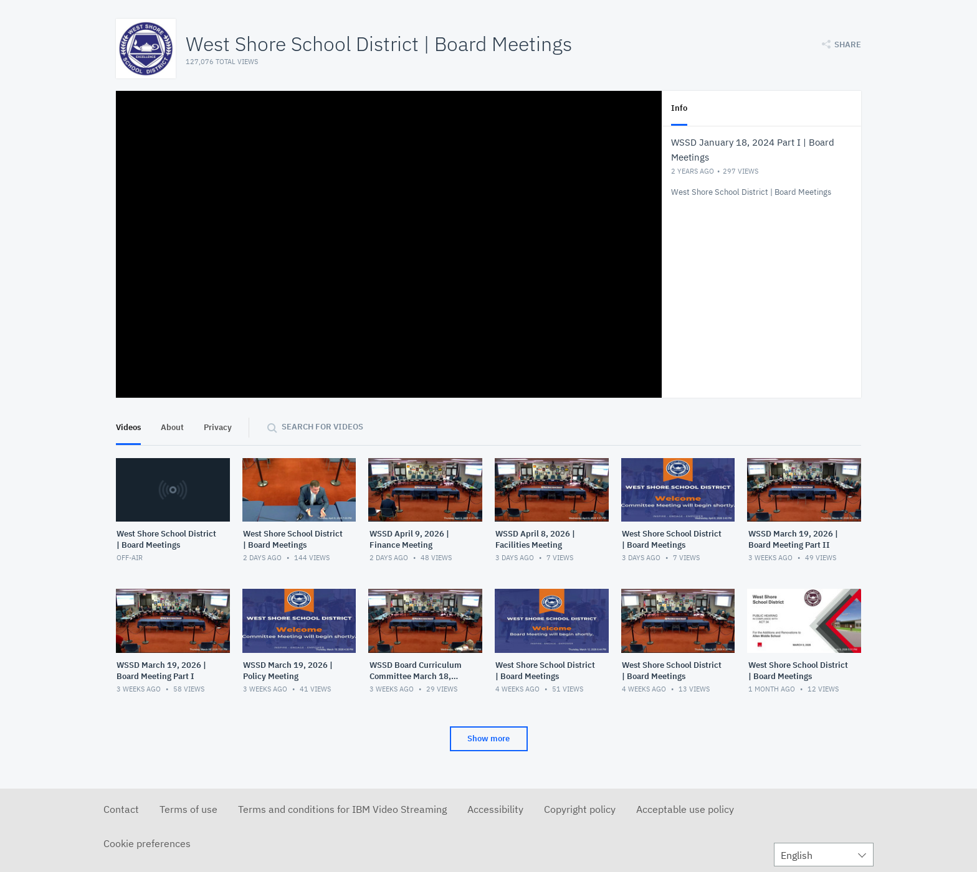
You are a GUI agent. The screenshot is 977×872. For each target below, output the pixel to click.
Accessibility (495, 809)
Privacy (218, 427)
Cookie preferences (147, 843)
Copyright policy (580, 809)
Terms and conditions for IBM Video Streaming (342, 809)
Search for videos (322, 426)
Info (679, 108)
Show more (488, 738)
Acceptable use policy (685, 809)
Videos (128, 427)
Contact (121, 809)
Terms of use (188, 809)
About (172, 427)
